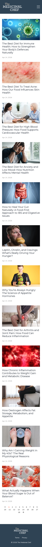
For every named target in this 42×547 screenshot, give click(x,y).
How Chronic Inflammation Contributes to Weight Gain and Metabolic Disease (19, 373)
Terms (17, 538)
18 (19, 512)
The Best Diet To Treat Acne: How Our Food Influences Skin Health (20, 89)
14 (23, 510)
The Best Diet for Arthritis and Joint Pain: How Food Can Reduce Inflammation (20, 333)
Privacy (24, 538)
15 (28, 510)
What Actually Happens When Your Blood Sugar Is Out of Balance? (20, 493)
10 (5, 510)
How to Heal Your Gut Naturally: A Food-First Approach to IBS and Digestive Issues (21, 211)
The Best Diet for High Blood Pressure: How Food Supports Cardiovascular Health (20, 129)
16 (32, 510)
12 (14, 510)
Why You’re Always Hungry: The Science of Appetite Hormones (19, 293)
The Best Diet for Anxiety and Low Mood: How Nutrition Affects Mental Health (20, 169)
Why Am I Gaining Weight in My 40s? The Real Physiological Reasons (19, 453)
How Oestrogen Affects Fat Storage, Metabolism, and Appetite (18, 413)
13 (19, 510)
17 (37, 510)
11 (10, 510)
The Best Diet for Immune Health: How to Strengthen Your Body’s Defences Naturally (18, 48)
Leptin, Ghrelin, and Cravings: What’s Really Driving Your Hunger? (20, 253)
